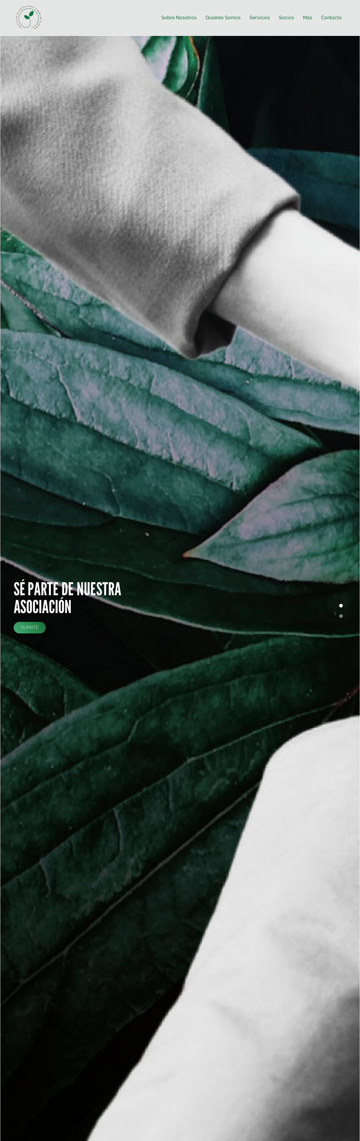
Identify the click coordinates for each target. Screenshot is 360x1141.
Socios (286, 17)
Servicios (260, 17)
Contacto (331, 17)
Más (307, 17)
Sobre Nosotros (179, 17)
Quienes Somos (223, 17)
